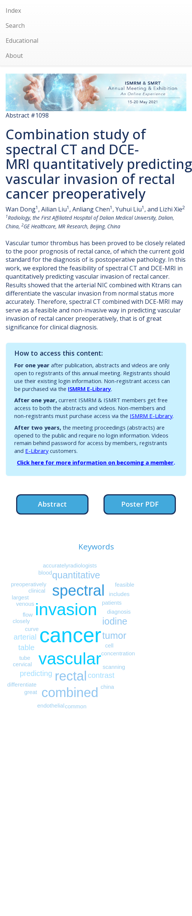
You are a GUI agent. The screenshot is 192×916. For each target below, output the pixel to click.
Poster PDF (140, 504)
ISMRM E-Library (89, 388)
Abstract (52, 504)
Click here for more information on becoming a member (95, 462)
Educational (22, 40)
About (14, 55)
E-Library (36, 450)
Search (15, 25)
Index (13, 10)
